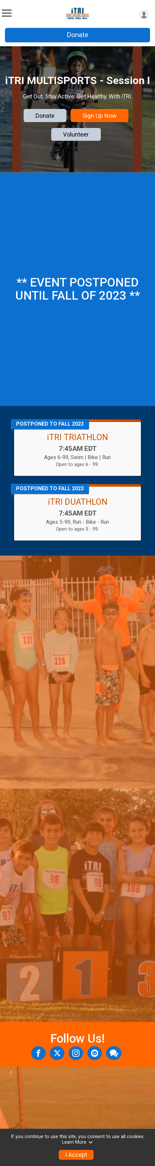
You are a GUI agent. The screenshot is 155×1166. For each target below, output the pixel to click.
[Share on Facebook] (38, 1053)
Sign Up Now (99, 115)
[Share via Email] (94, 1053)
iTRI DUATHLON (77, 502)
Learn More (77, 1142)
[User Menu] (144, 14)
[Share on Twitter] (57, 1053)
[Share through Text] (114, 1053)
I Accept (76, 1155)
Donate (77, 35)
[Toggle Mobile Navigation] (6, 13)
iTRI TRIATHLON (77, 437)
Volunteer (76, 134)
